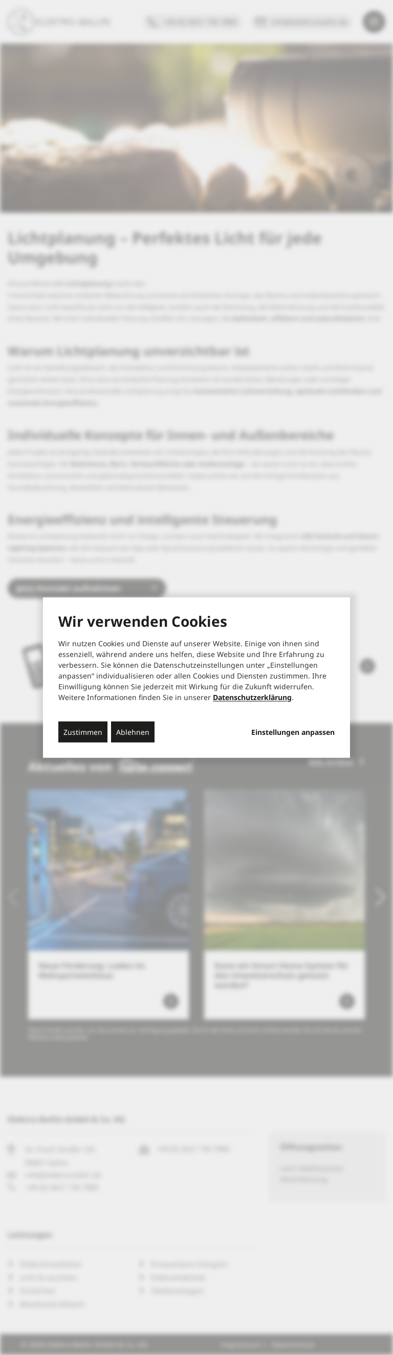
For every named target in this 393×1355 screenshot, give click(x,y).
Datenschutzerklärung (252, 697)
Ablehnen (132, 731)
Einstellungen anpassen (293, 732)
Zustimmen (82, 731)
